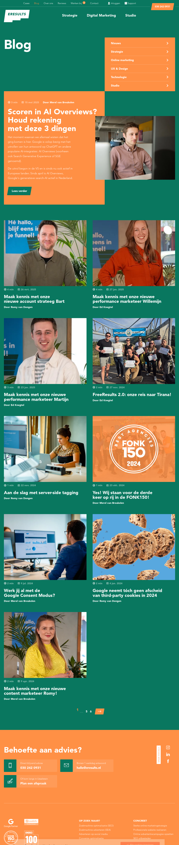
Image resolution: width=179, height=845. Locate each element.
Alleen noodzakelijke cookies (140, 839)
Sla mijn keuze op (140, 832)
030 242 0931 (162, 6)
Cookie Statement (101, 833)
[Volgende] (99, 711)
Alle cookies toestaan (140, 826)
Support (130, 3)
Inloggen (114, 3)
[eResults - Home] (17, 16)
